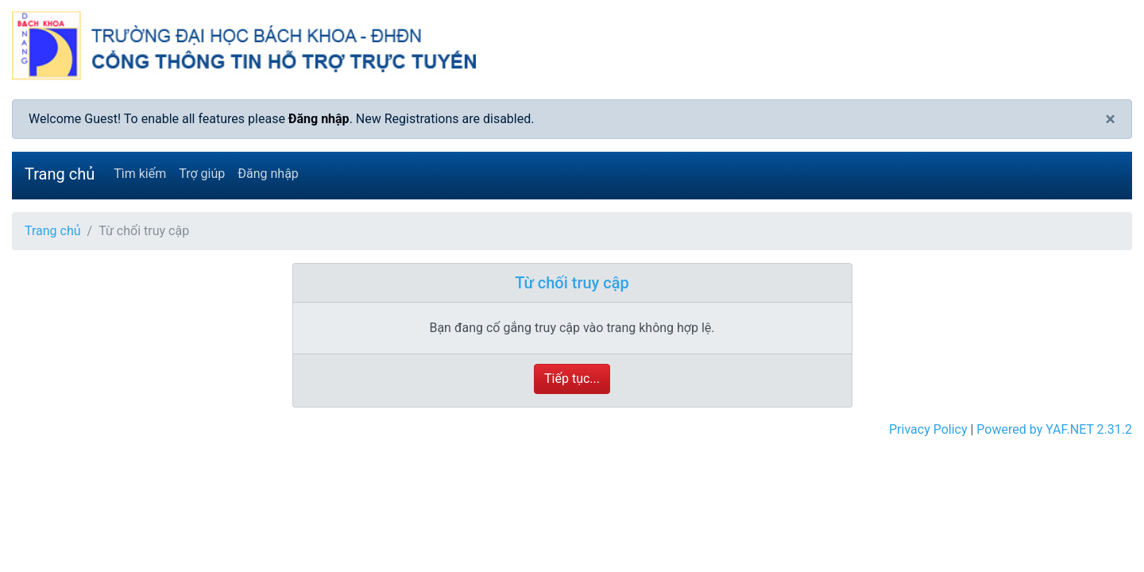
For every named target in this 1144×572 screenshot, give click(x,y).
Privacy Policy (928, 429)
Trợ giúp (202, 173)
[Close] (1110, 119)
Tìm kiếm (140, 173)
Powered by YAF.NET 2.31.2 (1054, 429)
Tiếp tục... (572, 378)
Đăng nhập (319, 118)
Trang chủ (60, 174)
